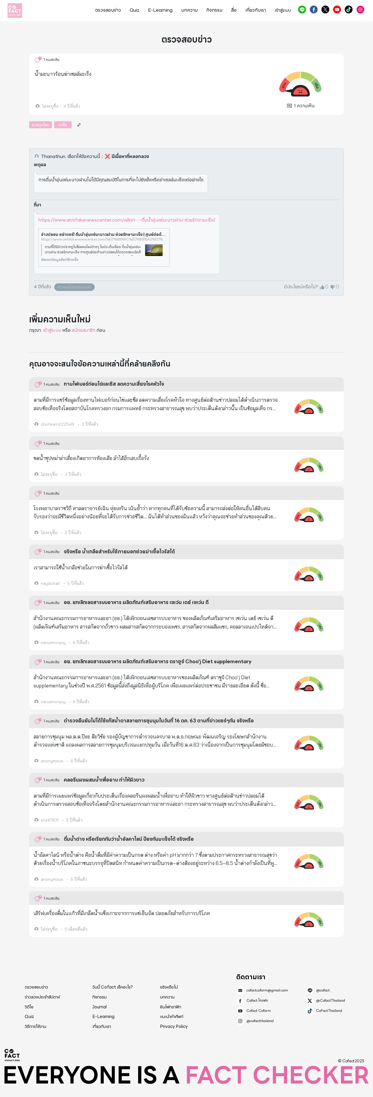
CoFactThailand (349, 9)
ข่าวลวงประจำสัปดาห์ (42, 997)
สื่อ (234, 10)
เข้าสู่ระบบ (283, 10)
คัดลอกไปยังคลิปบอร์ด (74, 287)
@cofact (302, 9)
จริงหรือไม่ (169, 987)
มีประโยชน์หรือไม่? (301, 286)
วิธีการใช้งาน (35, 1026)
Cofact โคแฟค (314, 9)
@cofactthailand (360, 9)
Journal (99, 1006)
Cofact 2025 (12, 1055)
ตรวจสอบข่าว (108, 10)
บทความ (189, 10)
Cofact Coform (337, 9)
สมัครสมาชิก (83, 330)
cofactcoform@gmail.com (267, 990)
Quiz (134, 10)
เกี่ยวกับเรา (255, 10)
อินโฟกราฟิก (170, 1006)
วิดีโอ (29, 1006)
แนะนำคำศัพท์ (171, 1016)
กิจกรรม (214, 10)
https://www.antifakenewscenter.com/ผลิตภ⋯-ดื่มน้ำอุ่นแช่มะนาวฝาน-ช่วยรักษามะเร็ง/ (126, 220)
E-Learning (160, 10)
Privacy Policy (174, 1026)
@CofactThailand (325, 9)
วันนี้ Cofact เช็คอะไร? (112, 987)
